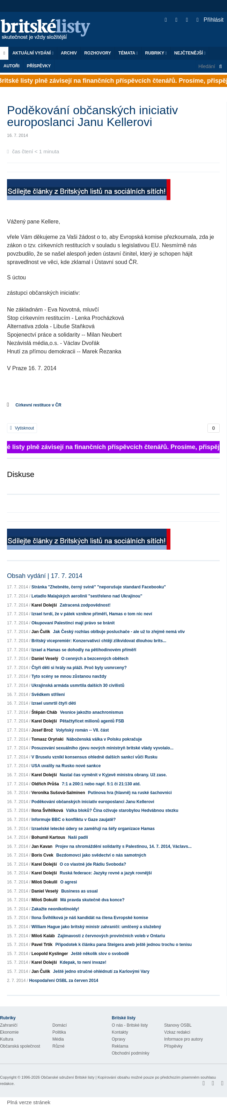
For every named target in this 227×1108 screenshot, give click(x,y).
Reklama (120, 1046)
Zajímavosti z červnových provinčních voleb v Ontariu (111, 935)
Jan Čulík (40, 631)
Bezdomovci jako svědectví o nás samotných (101, 855)
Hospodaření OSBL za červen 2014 (63, 980)
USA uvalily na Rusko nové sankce (66, 765)
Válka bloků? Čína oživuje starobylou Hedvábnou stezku (122, 810)
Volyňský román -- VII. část (82, 730)
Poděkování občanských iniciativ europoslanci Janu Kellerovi (92, 801)
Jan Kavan (41, 846)
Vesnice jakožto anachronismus (91, 712)
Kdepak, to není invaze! (83, 962)
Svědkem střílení (48, 694)
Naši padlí (78, 837)
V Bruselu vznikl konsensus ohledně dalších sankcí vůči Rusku (94, 757)
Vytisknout (22, 428)
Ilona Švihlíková (47, 810)
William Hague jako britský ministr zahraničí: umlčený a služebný (96, 926)
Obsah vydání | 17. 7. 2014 (44, 575)
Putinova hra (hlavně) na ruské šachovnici (130, 792)
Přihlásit (210, 20)
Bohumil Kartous (48, 837)
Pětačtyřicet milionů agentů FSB (92, 721)
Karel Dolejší (44, 605)
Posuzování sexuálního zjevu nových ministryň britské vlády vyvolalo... (102, 748)
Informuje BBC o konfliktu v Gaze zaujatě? (73, 819)
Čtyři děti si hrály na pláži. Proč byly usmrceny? (79, 667)
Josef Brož (42, 730)
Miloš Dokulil (44, 882)
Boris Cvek (42, 855)
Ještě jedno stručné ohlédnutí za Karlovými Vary (101, 971)
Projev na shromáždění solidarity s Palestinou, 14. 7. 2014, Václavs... (123, 846)
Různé (58, 1046)
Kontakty (120, 1032)
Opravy (118, 1039)
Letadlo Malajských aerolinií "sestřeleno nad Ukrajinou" (86, 596)
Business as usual (79, 891)
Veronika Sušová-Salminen (58, 792)
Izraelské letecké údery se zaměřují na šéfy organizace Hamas (93, 828)
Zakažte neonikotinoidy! (55, 909)
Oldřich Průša (45, 784)
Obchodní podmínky (130, 1053)
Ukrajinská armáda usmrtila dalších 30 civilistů (77, 685)
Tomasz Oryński (47, 739)
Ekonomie (9, 1032)
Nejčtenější (190, 53)
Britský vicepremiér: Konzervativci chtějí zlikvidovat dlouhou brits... (98, 640)
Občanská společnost (20, 1046)
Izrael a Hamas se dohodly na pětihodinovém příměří (83, 649)
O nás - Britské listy (130, 1025)
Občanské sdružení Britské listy (67, 1077)
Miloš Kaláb (43, 935)
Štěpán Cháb (44, 712)
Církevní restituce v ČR (38, 405)
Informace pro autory (183, 1039)
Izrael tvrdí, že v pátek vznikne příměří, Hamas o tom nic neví (91, 613)
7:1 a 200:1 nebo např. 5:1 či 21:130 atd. (101, 784)
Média (58, 1039)
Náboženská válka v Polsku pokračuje (104, 739)
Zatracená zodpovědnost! (85, 605)
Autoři (11, 66)
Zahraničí (8, 1025)
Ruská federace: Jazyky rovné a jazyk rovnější (106, 873)
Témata (128, 53)
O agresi (68, 882)
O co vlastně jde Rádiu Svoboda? (93, 864)
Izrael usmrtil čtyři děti (53, 703)
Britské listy (49, 30)
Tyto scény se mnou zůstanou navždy (69, 676)
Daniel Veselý (44, 658)
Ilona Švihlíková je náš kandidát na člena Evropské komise (89, 917)
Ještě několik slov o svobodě (100, 953)
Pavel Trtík (41, 944)
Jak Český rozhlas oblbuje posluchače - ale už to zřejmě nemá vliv (119, 631)
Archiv (69, 53)
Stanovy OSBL (178, 1025)
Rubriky (156, 53)
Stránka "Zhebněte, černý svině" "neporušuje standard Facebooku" (98, 587)
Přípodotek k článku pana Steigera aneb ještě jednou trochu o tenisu (123, 944)
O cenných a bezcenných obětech (95, 658)
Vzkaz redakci (177, 1032)
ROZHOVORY (97, 53)
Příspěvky (39, 66)
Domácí (59, 1025)
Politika (59, 1032)
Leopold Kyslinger (49, 953)
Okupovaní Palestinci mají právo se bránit (73, 623)
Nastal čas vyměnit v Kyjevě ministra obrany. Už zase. (113, 774)
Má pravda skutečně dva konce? (92, 899)
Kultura (6, 1039)
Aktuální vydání (32, 53)
